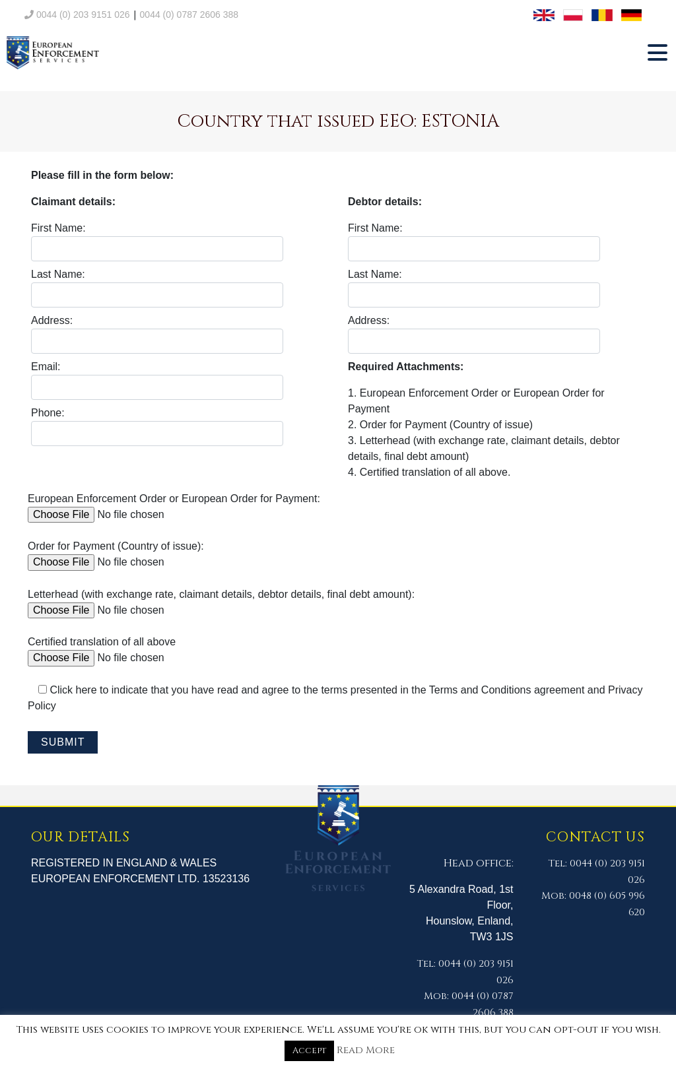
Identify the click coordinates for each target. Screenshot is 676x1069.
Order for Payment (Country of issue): (128, 553)
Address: (157, 334)
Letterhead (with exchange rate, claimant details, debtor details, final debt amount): (221, 602)
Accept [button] (309, 1050)
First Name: (157, 241)
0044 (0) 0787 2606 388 (189, 14)
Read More (366, 1050)
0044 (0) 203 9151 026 (77, 14)
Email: (157, 380)
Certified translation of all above (128, 649)
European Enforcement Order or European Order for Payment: (174, 506)
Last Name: (157, 288)
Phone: (157, 426)
